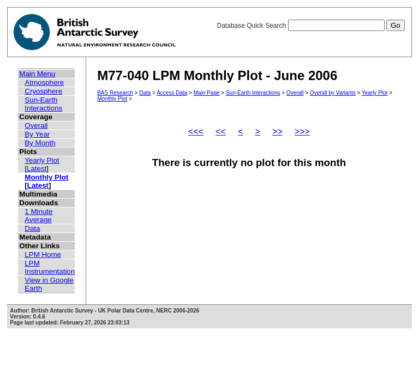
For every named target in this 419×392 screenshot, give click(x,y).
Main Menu (37, 74)
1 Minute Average (38, 215)
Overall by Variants (333, 93)
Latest (36, 168)
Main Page (207, 93)
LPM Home (43, 254)
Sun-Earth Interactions (43, 104)
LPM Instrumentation (50, 267)
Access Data (172, 93)
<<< (195, 131)
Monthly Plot (46, 177)
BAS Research (115, 93)
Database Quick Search (310, 25)
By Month (40, 143)
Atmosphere (44, 82)
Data (32, 228)
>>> (302, 131)
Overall (36, 125)
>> (277, 131)
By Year (37, 134)
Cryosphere (43, 91)
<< (221, 131)
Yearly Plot (42, 160)
